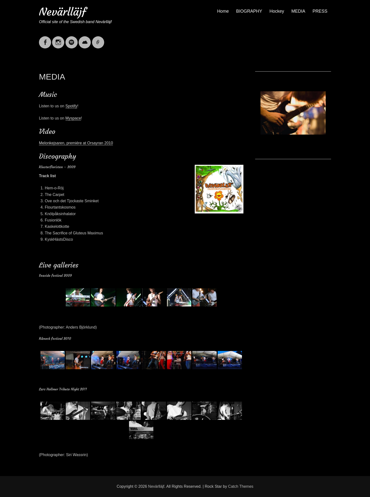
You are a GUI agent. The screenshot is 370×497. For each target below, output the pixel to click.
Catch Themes (240, 486)
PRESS (320, 11)
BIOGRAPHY (249, 11)
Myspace (73, 118)
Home (223, 11)
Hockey (276, 11)
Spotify (71, 106)
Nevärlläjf (62, 11)
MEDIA (298, 11)
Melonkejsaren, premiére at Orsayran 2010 (76, 143)
